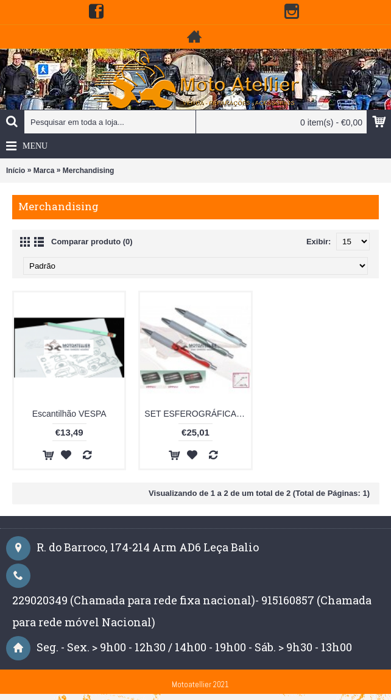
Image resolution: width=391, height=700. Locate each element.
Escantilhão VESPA (69, 414)
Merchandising (88, 170)
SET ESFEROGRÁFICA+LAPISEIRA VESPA (197, 414)
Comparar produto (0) (92, 241)
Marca (44, 170)
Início (15, 170)
